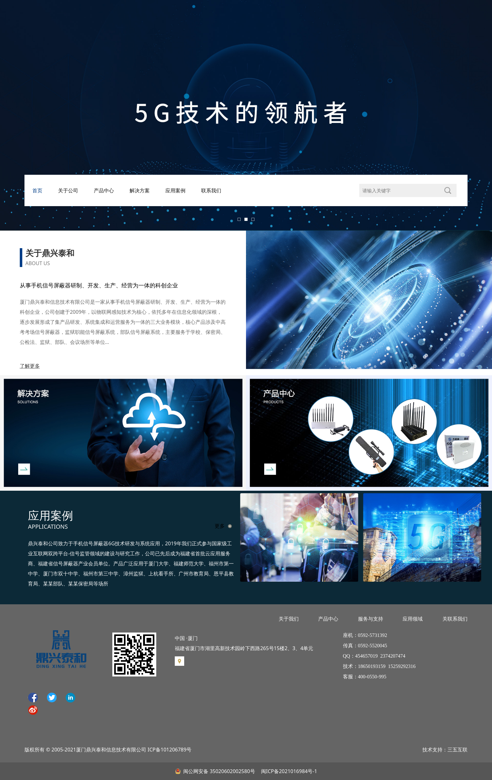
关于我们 (289, 618)
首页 (37, 190)
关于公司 (68, 190)
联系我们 (211, 190)
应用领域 (413, 618)
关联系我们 (455, 618)
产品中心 (104, 190)
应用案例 (175, 190)
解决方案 (140, 190)
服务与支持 (370, 618)
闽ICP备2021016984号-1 (288, 771)
